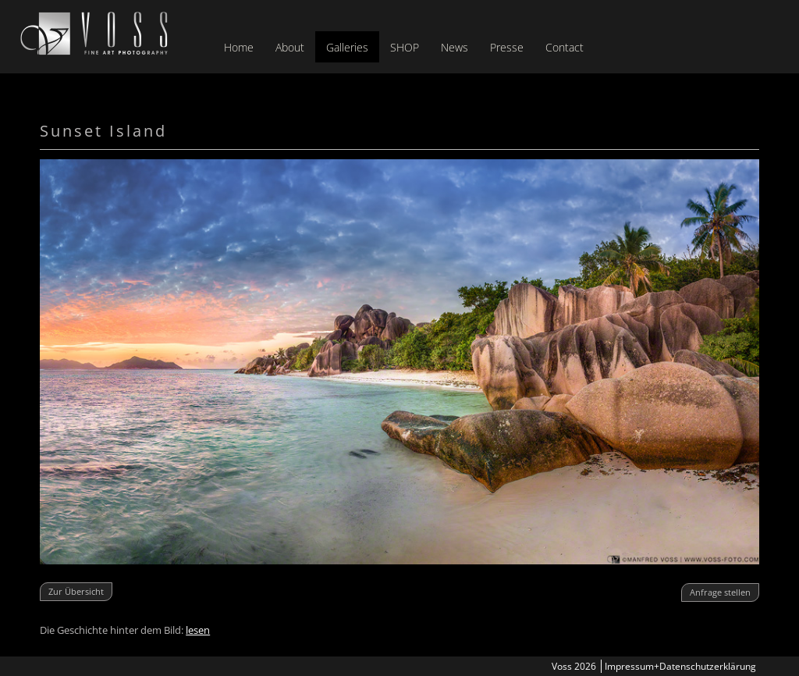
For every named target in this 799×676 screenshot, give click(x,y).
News (454, 47)
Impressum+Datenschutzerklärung (680, 666)
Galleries (347, 47)
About (289, 47)
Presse (507, 47)
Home (239, 47)
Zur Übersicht (76, 591)
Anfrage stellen (720, 592)
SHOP (404, 47)
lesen (198, 630)
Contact (564, 47)
